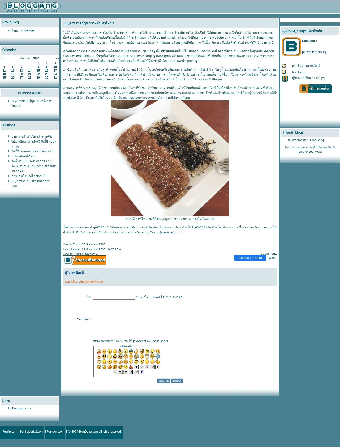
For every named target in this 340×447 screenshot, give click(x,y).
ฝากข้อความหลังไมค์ (306, 66)
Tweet (271, 258)
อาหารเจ (231, 37)
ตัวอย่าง (16, 30)
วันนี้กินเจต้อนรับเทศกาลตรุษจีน (32, 151)
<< (2, 58)
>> (57, 58)
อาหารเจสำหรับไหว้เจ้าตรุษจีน (31, 136)
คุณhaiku (71, 281)
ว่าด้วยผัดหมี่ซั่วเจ (23, 156)
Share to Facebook (250, 258)
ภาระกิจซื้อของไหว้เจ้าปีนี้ (28, 176)
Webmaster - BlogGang (308, 140)
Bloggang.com (21, 415)
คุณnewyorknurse (91, 281)
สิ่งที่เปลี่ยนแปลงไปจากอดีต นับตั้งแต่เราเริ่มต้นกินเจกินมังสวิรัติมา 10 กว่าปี (34, 166)
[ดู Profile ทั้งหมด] (314, 52)
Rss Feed (298, 72)
